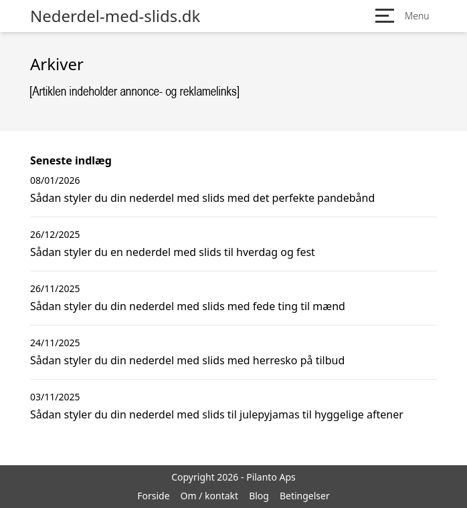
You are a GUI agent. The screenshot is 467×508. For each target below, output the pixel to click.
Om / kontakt (210, 495)
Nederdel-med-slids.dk (115, 16)
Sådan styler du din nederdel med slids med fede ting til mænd (187, 306)
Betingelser (305, 495)
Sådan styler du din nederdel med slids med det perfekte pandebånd (202, 197)
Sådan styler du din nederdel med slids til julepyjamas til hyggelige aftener (216, 414)
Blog (259, 495)
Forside (153, 495)
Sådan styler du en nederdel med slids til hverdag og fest (172, 252)
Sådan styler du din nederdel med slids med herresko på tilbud (187, 360)
